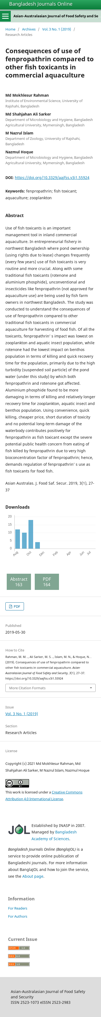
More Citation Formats (27, 687)
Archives (29, 29)
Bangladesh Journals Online (40, 4)
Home (10, 29)
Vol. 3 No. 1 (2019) (56, 29)
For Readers (17, 908)
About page (32, 876)
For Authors (17, 916)
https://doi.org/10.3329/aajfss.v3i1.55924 (52, 177)
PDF (16, 606)
